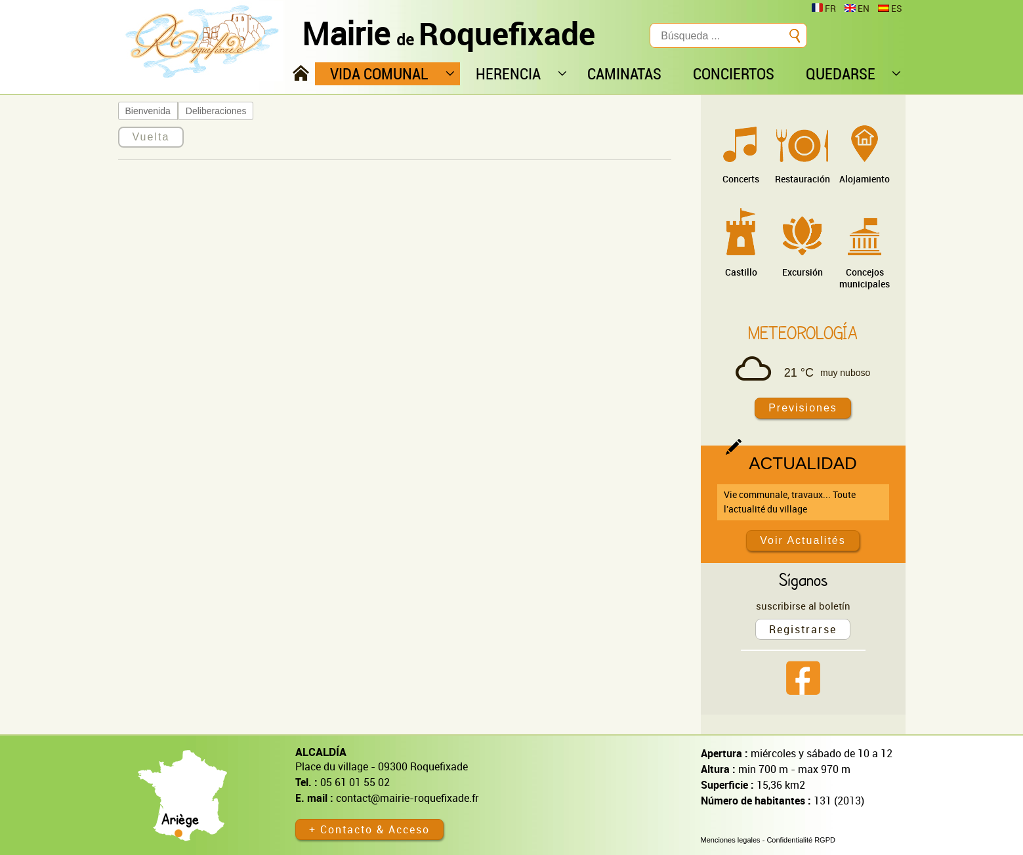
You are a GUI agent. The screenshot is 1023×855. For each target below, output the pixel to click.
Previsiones (802, 407)
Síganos (803, 579)
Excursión (802, 272)
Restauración (802, 179)
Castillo (741, 272)
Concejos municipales (864, 278)
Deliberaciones (216, 111)
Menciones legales (731, 840)
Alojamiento (864, 179)
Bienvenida (148, 111)
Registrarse (803, 629)
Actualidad (803, 463)
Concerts (740, 179)
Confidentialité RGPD (800, 840)
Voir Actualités (803, 540)
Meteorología (803, 333)
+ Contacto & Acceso (369, 829)
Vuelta (151, 136)
